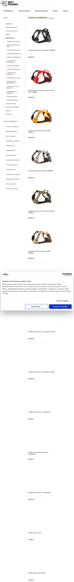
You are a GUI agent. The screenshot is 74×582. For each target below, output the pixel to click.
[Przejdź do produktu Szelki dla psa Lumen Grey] (60, 313)
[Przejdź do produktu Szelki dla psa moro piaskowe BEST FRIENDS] (60, 114)
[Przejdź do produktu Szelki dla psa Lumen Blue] (37, 313)
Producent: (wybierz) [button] (12, 126)
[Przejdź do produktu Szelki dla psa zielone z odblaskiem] (60, 234)
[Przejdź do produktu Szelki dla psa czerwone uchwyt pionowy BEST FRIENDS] (60, 35)
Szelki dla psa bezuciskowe (11, 61)
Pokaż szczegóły (62, 301)
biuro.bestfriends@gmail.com (15, 509)
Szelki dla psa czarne (14, 77)
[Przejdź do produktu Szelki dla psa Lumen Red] (37, 353)
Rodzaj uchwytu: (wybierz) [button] (11, 156)
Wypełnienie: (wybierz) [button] (13, 140)
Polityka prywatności (12, 554)
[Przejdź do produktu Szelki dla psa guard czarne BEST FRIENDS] (37, 35)
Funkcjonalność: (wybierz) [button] (11, 171)
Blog (6, 570)
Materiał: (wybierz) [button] (11, 131)
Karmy (8, 34)
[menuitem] (10, 10)
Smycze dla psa (11, 103)
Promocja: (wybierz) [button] (12, 188)
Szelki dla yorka (12, 96)
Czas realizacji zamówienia (14, 546)
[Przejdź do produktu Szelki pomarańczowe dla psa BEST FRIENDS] (37, 75)
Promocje (9, 114)
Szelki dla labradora (14, 69)
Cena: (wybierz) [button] (11, 183)
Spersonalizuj (37, 306)
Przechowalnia (10, 532)
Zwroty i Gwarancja (12, 560)
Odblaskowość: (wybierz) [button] (10, 152)
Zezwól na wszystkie (60, 306)
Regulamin (8, 557)
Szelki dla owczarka (13, 50)
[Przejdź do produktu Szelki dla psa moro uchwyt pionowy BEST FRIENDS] (37, 114)
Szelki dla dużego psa (14, 53)
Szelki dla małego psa (14, 57)
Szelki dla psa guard (13, 41)
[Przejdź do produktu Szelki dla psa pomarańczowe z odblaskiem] (37, 234)
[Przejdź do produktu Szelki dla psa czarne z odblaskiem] (60, 194)
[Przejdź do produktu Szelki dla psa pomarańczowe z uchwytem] (37, 154)
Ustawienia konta (11, 529)
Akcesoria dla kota (12, 30)
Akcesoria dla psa (11, 27)
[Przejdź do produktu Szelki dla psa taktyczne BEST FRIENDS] (60, 75)
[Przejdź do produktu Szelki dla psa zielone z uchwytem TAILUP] (60, 154)
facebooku (22, 515)
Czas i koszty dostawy (13, 543)
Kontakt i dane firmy (12, 568)
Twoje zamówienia (11, 527)
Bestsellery (9, 23)
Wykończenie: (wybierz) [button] (10, 147)
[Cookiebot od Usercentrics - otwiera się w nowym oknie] (63, 274)
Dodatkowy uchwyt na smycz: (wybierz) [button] (13, 161)
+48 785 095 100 (11, 512)
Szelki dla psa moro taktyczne (13, 86)
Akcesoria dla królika (12, 107)
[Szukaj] (34, 3)
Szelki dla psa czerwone (11, 73)
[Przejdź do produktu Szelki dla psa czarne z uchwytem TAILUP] (37, 194)
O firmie (7, 573)
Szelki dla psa (10, 37)
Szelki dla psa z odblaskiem (11, 91)
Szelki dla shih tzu (12, 100)
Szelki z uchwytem (13, 65)
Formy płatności (10, 540)
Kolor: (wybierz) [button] (10, 136)
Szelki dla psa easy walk (12, 45)
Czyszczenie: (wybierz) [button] (13, 174)
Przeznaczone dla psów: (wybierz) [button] (11, 166)
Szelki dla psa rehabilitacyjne (11, 81)
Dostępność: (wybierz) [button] (12, 179)
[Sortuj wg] (57, 18)
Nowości (8, 110)
